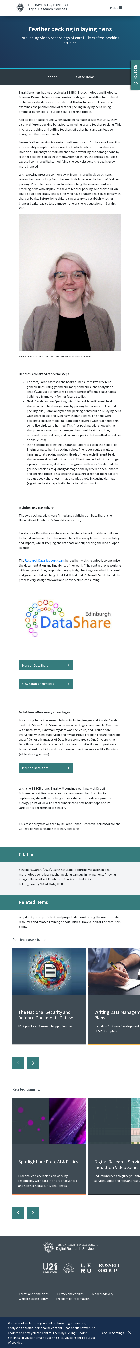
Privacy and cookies (70, 1294)
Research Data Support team (45, 560)
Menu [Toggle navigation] (116, 8)
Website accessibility (33, 1299)
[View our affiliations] (82, 1268)
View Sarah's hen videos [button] (46, 683)
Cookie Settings (113, 1333)
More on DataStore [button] (46, 767)
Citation (51, 77)
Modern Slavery (102, 1294)
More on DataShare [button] (46, 665)
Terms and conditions (34, 1294)
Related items (84, 77)
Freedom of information (73, 1299)
